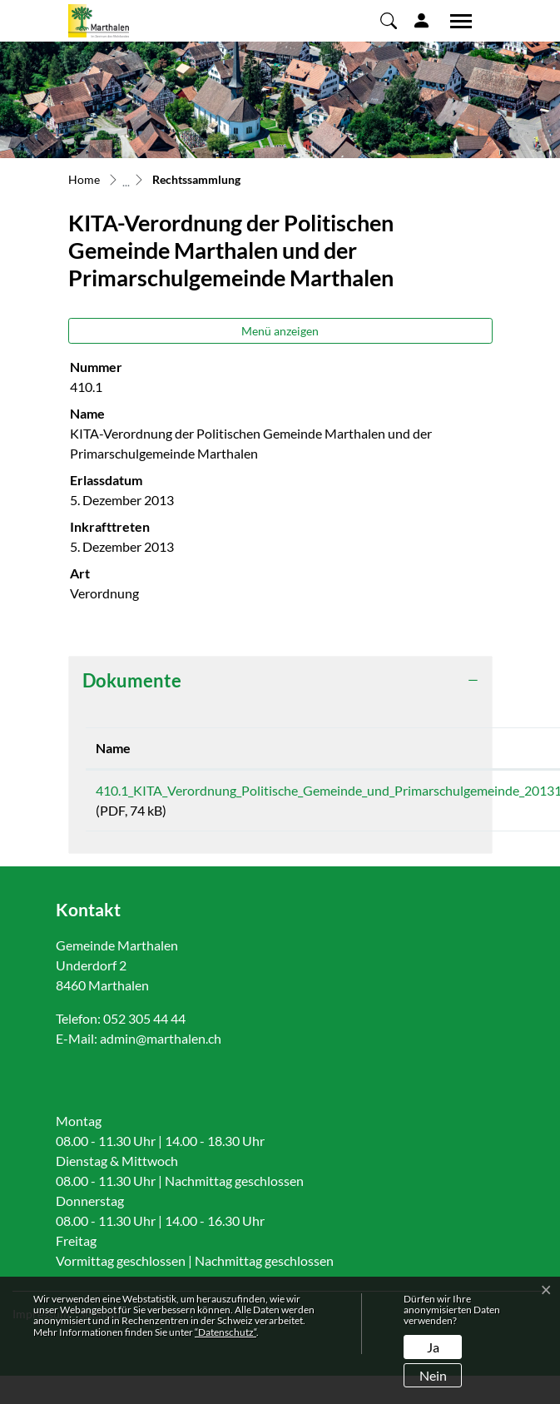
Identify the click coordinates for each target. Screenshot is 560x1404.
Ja (433, 1347)
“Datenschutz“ (225, 1332)
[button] (388, 20)
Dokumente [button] (131, 680)
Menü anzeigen (280, 331)
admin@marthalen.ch (160, 1038)
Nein (433, 1375)
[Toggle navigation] (455, 20)
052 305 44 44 (144, 1018)
